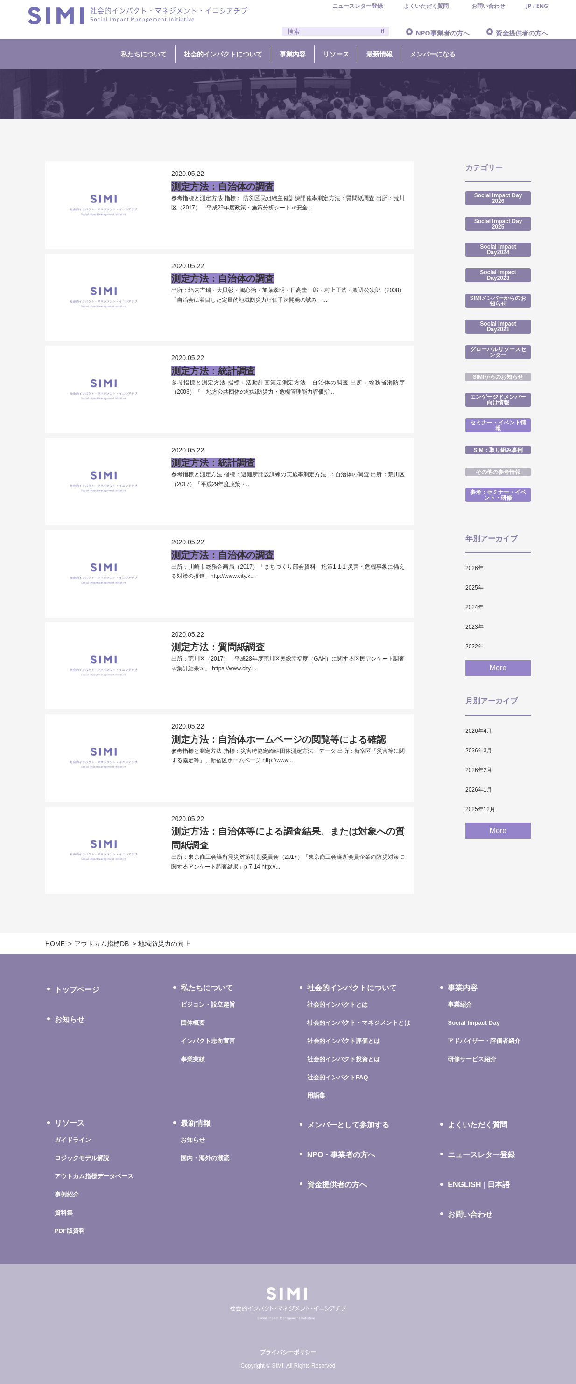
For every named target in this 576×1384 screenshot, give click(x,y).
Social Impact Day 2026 (498, 198)
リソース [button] (336, 53)
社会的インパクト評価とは (343, 1040)
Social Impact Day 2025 (498, 224)
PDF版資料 (70, 1230)
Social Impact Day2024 (498, 249)
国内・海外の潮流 (205, 1157)
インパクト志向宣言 (208, 1040)
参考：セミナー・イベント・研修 (498, 495)
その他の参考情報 (498, 472)
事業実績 (193, 1059)
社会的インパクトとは (337, 1004)
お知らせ (69, 1019)
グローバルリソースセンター (498, 352)
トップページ (77, 990)
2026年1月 (478, 789)
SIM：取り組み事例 (497, 450)
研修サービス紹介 (472, 1059)
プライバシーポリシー (288, 1352)
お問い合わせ (470, 1214)
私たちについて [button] (144, 53)
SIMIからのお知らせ (498, 377)
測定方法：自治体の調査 (222, 186)
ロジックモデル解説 (82, 1157)
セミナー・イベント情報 (498, 425)
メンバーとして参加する (348, 1125)
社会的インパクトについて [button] (223, 53)
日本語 (498, 1185)
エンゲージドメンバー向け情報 (498, 400)
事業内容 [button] (293, 53)
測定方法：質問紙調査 (218, 647)
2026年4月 (478, 731)
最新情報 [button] (379, 53)
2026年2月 (478, 770)
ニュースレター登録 (481, 1155)
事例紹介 (67, 1194)
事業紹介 (460, 1004)
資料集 (64, 1212)
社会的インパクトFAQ (337, 1077)
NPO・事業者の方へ (341, 1155)
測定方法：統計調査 (213, 371)
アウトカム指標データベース (94, 1176)
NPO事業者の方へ (442, 32)
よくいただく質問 (477, 1125)
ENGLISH (464, 1185)
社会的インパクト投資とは (343, 1059)
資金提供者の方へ (522, 32)
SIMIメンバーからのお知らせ (498, 301)
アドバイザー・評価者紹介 (484, 1040)
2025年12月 (480, 809)
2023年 (474, 627)
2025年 (474, 587)
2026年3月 (478, 750)
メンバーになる (433, 53)
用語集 (316, 1095)
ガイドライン (73, 1139)
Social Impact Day (473, 1022)
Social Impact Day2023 (498, 275)
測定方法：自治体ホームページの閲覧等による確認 (278, 739)
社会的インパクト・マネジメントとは (358, 1022)
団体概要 (193, 1022)
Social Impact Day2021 (498, 326)
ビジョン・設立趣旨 (208, 1004)
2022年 (474, 646)
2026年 (474, 568)
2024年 (474, 607)
